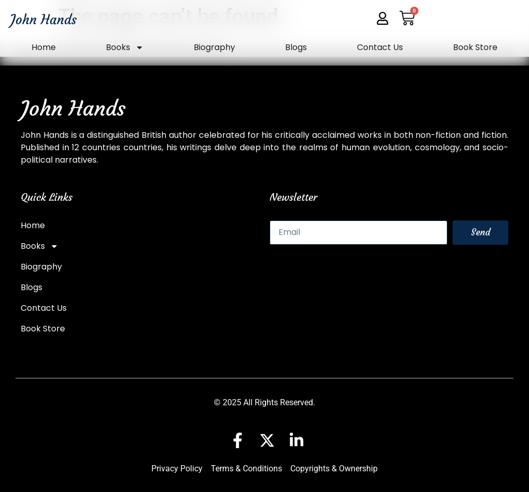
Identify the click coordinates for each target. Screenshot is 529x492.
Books (125, 47)
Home (44, 47)
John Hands (43, 20)
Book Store (475, 47)
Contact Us (380, 47)
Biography (214, 47)
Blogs (296, 47)
